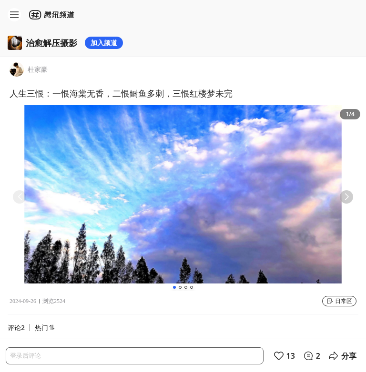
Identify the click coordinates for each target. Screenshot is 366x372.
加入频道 (104, 42)
